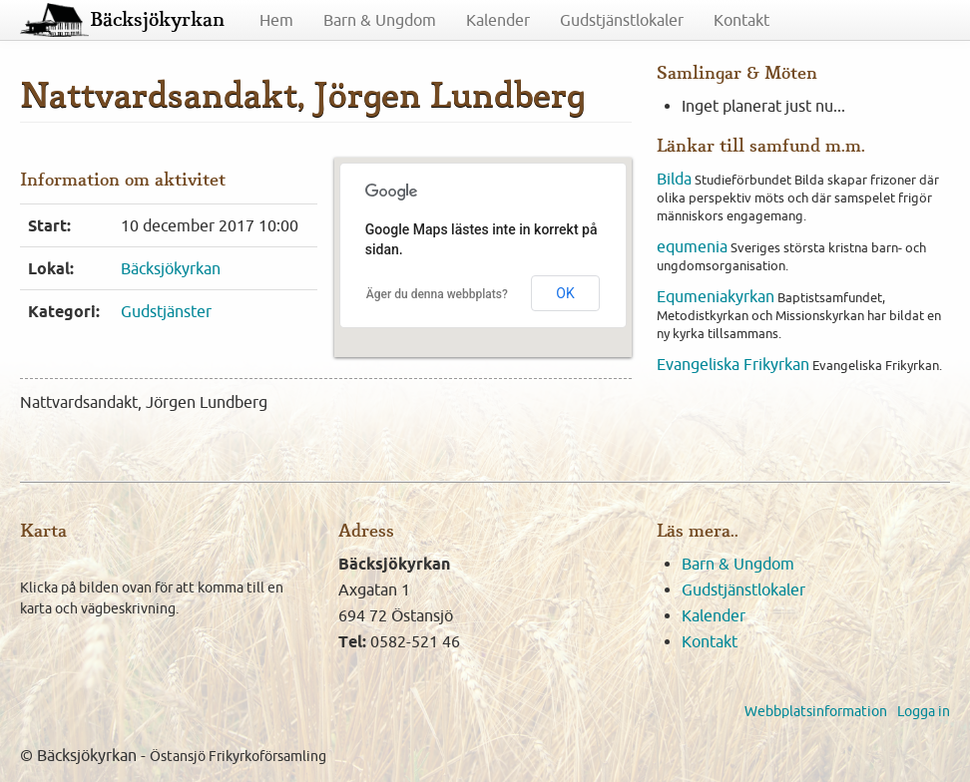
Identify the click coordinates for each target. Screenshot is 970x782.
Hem (276, 20)
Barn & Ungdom (379, 20)
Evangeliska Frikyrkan (733, 364)
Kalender (498, 20)
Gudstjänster (166, 311)
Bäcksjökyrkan (157, 20)
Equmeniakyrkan (715, 296)
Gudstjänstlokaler (622, 20)
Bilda (674, 179)
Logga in (923, 711)
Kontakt (741, 20)
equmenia (692, 246)
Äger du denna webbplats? (437, 294)
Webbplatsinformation (815, 711)
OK (565, 293)
